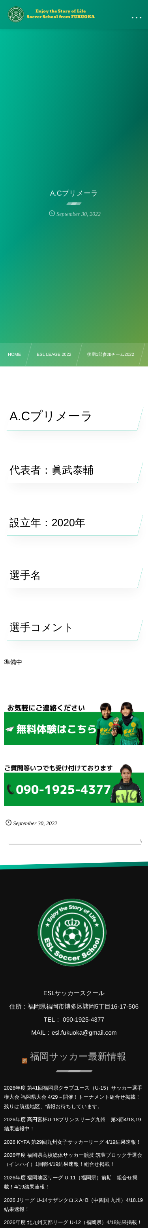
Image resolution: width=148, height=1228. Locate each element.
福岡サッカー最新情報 (78, 1055)
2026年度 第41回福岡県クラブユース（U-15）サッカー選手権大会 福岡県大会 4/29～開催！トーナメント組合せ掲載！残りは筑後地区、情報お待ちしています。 (73, 1097)
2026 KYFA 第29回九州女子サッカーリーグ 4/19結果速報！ (72, 1142)
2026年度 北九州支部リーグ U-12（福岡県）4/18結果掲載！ (73, 1222)
